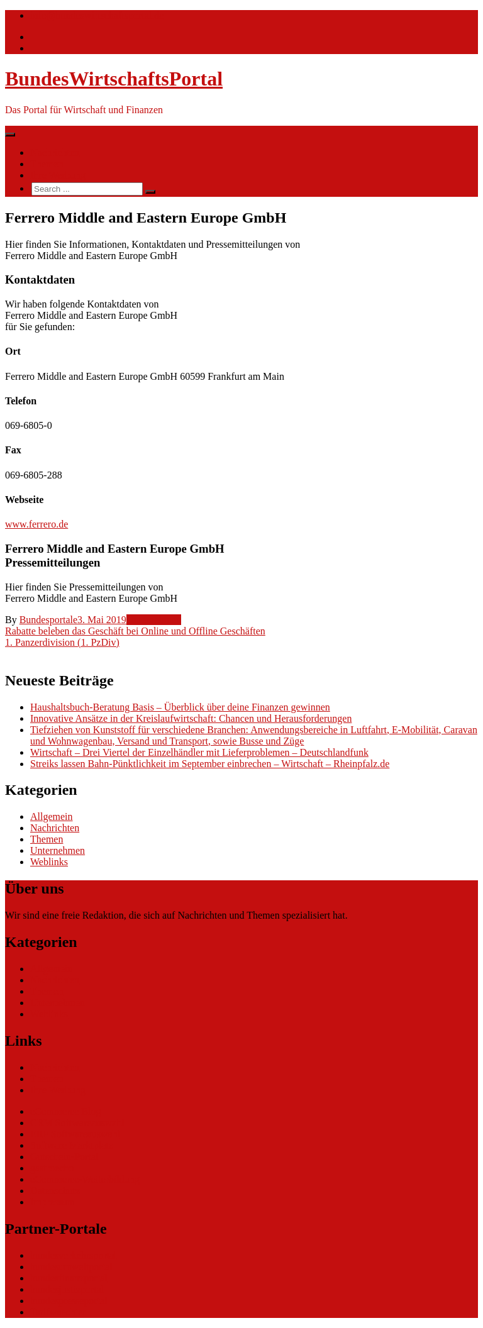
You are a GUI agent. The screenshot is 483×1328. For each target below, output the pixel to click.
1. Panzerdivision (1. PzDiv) (62, 642)
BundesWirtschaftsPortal (114, 78)
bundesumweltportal (71, 1266)
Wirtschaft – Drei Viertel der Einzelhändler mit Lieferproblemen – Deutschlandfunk (199, 752)
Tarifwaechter (58, 1312)
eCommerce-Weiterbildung (85, 1179)
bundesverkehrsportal (73, 1255)
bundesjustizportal (67, 1289)
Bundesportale (48, 619)
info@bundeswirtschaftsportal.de (97, 15)
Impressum (52, 1202)
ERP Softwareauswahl (75, 1134)
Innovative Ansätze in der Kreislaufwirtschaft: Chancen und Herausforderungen (191, 718)
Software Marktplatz (71, 1145)
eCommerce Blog (65, 1111)
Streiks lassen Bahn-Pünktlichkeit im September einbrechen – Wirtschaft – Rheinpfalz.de (209, 763)
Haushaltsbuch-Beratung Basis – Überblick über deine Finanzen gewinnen (180, 707)
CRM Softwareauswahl (77, 1122)
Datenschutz (55, 1190)
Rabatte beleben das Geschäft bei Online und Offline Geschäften (135, 631)
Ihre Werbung (58, 175)
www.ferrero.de (36, 524)
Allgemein (51, 816)
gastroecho (52, 1168)
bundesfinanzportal (69, 1278)
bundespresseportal (69, 1300)
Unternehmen (153, 619)
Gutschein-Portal (64, 1156)
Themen (46, 163)
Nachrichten (54, 152)
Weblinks (49, 861)
